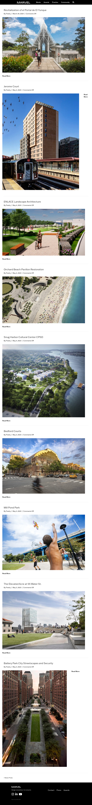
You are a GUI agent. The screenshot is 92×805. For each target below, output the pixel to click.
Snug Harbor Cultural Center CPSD (23, 337)
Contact (52, 790)
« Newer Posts (8, 778)
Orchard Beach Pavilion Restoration (24, 269)
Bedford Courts (12, 431)
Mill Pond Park (12, 507)
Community (65, 2)
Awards (46, 2)
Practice (55, 2)
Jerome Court (11, 86)
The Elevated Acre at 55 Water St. (22, 583)
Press (60, 790)
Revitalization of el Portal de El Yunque (25, 9)
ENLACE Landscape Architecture (22, 201)
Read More (6, 76)
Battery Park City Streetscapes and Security (28, 663)
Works (38, 2)
